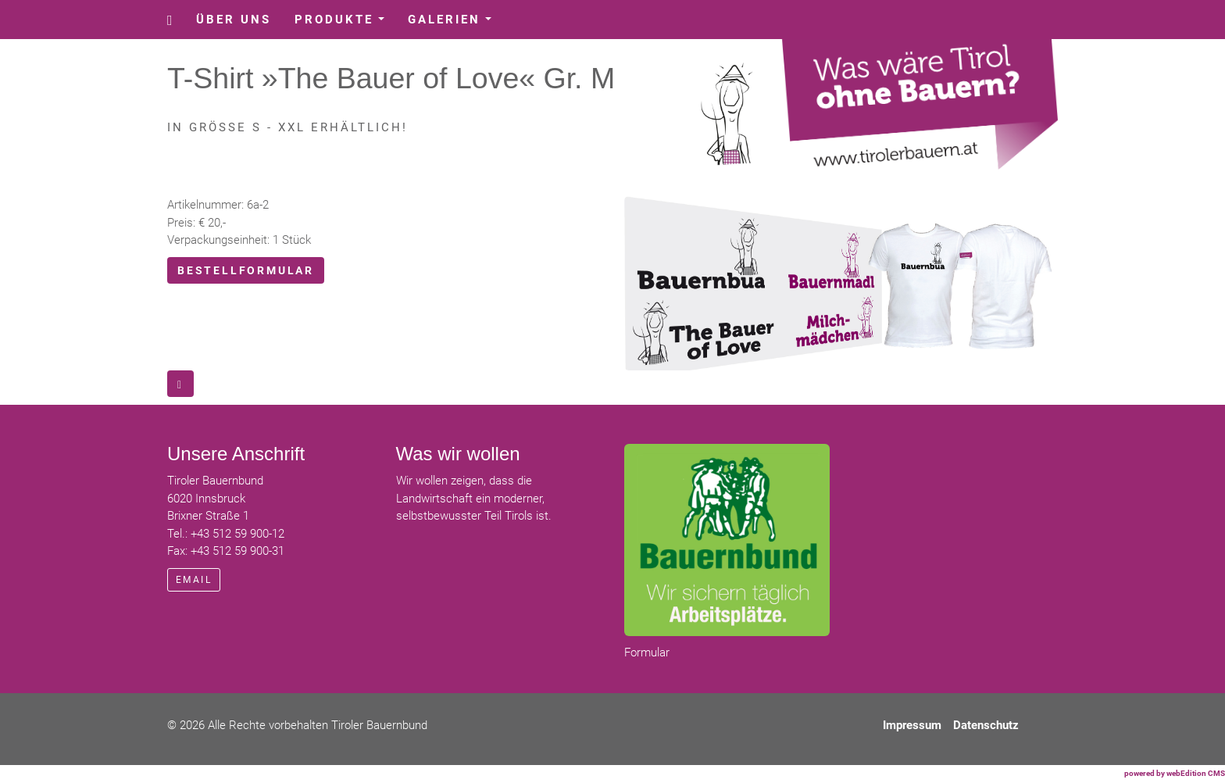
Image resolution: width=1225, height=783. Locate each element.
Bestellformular (245, 270)
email (194, 579)
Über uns (233, 20)
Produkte (345, 24)
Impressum (912, 725)
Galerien (455, 24)
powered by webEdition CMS (1174, 773)
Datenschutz (986, 725)
